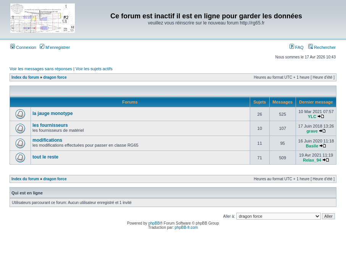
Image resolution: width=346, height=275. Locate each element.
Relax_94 (312, 160)
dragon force (54, 77)
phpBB (154, 223)
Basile (312, 146)
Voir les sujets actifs (94, 68)
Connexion (23, 47)
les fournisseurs (50, 125)
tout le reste (45, 157)
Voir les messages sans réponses (41, 68)
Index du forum (25, 77)
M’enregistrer (55, 47)
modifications (47, 140)
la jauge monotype (52, 113)
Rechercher (322, 47)
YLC (312, 116)
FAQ (296, 47)
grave (311, 131)
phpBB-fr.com (186, 227)
